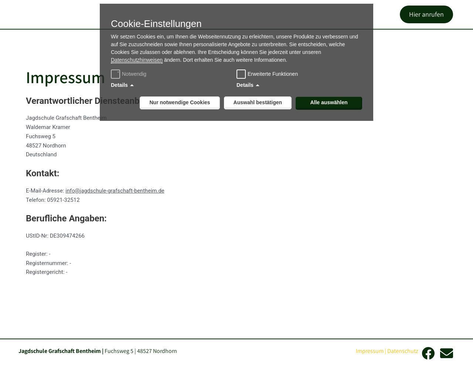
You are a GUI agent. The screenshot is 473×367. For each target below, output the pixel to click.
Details (119, 85)
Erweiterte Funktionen (273, 74)
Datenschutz (402, 351)
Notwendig (129, 73)
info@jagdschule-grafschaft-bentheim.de (115, 206)
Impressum (370, 351)
